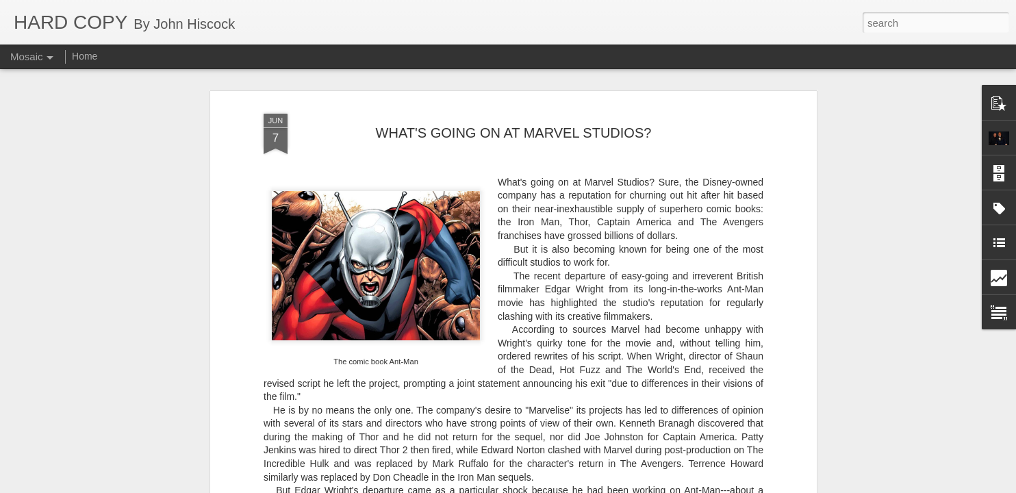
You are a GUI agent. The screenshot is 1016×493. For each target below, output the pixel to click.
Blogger (550, 485)
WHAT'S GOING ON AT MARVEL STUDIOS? (514, 104)
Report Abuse (591, 485)
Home (84, 56)
